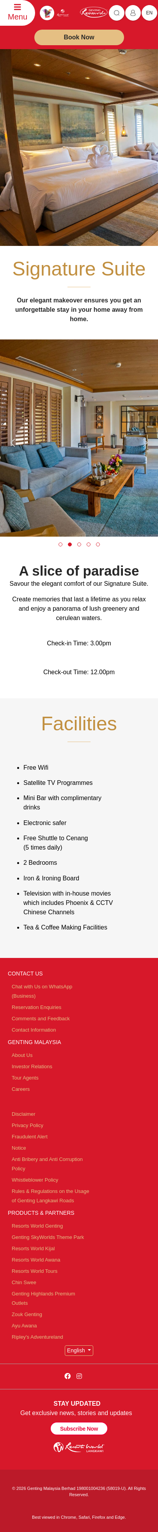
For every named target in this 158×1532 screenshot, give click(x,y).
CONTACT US (25, 973)
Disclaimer (24, 1114)
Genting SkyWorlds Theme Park (48, 1237)
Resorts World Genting (37, 1226)
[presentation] (14, 443)
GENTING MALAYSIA (34, 1042)
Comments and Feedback (41, 1018)
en (149, 13)
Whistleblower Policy (35, 1180)
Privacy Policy (27, 1125)
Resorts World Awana (36, 1260)
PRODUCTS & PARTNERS (41, 1213)
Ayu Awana (24, 1326)
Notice (19, 1148)
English (77, 1350)
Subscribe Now (79, 1429)
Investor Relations (32, 1066)
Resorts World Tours (34, 1271)
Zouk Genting (27, 1314)
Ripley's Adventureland (37, 1337)
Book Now (79, 37)
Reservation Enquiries (36, 1007)
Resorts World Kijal (33, 1248)
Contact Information (34, 1030)
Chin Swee (24, 1282)
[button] (60, 544)
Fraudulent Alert (30, 1137)
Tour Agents (25, 1078)
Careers (21, 1089)
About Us (22, 1055)
